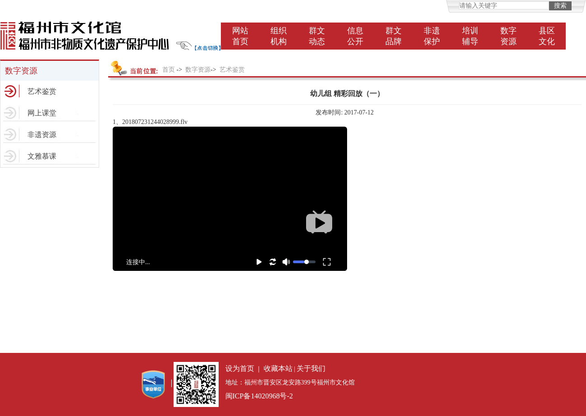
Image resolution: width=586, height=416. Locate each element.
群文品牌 (393, 36)
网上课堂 (41, 113)
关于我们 (311, 368)
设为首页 (239, 368)
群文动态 (317, 36)
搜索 (560, 5)
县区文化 (547, 36)
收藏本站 (278, 368)
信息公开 (355, 36)
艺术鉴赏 (41, 91)
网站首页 (240, 36)
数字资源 (508, 36)
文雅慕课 (41, 156)
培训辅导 (470, 36)
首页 (168, 69)
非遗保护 (432, 36)
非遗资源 (41, 134)
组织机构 (278, 36)
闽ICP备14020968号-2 (259, 396)
